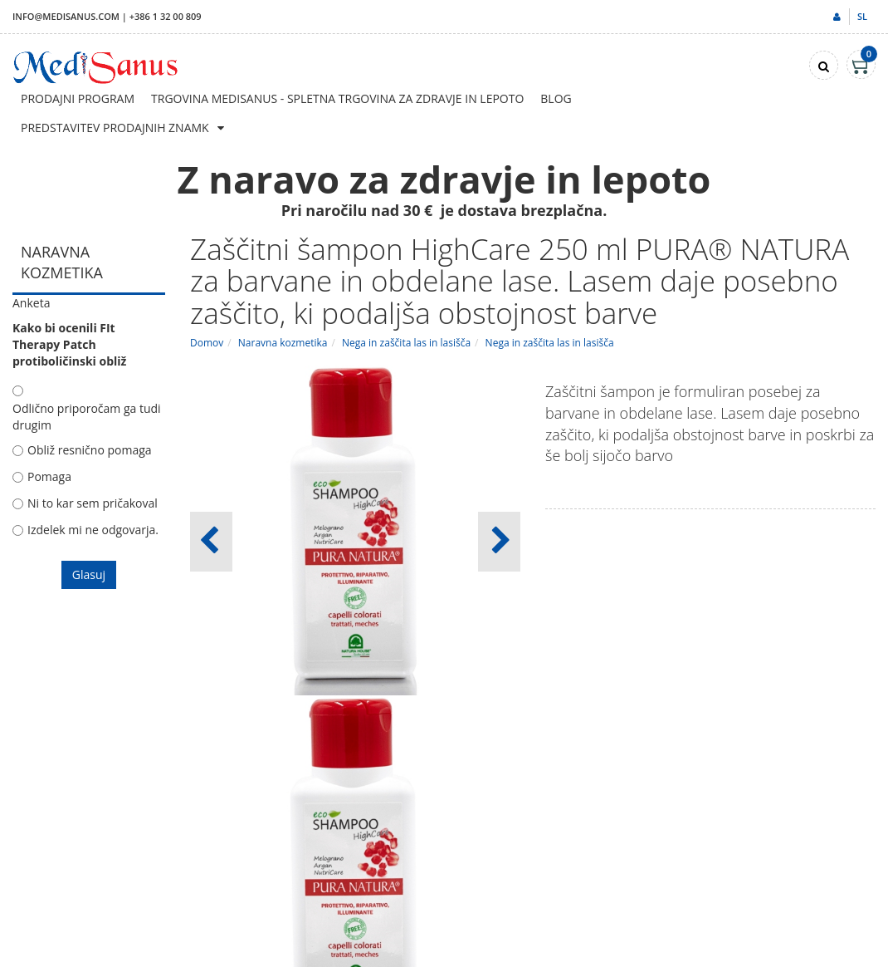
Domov (206, 343)
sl (862, 16)
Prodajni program (77, 98)
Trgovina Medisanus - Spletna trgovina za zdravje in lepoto (337, 98)
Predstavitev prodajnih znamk (115, 127)
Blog (555, 98)
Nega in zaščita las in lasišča (406, 343)
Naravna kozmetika (283, 343)
